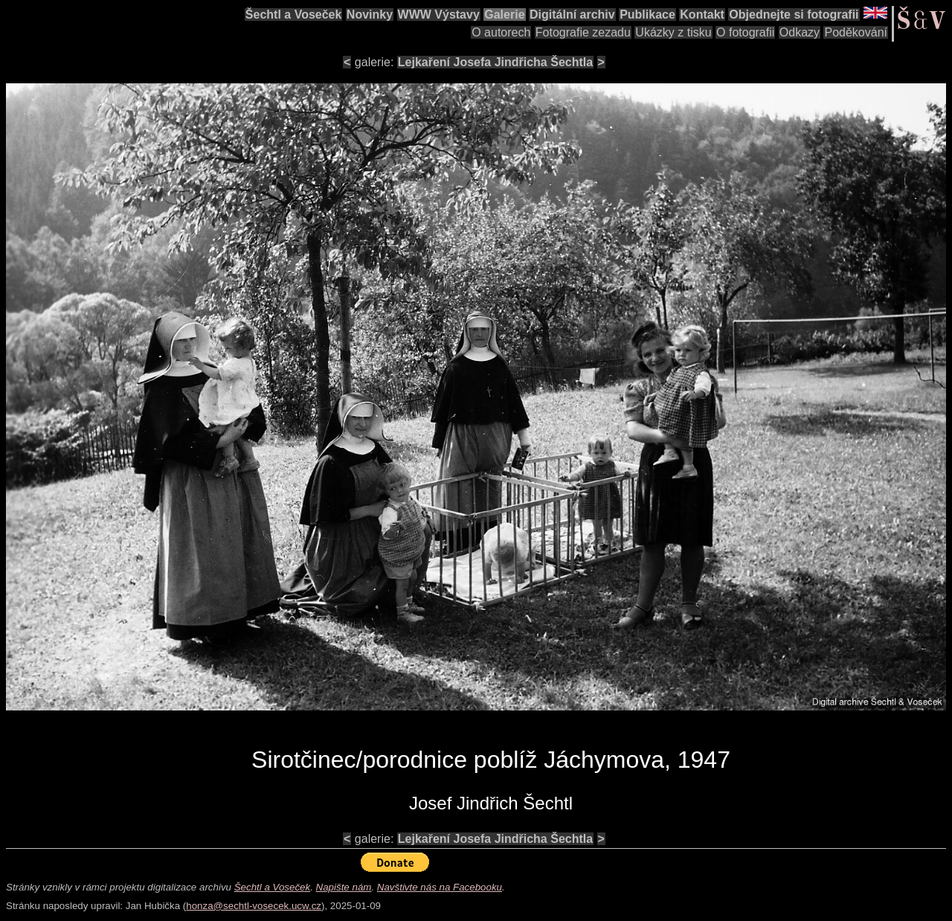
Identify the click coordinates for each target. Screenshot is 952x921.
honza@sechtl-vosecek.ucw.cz (253, 905)
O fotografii (745, 32)
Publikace (647, 14)
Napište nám (344, 887)
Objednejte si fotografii (793, 14)
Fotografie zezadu (583, 32)
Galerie (504, 14)
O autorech (501, 32)
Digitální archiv (572, 14)
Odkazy (799, 32)
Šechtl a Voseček (293, 14)
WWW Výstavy (439, 14)
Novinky (370, 14)
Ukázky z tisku (673, 32)
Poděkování (855, 32)
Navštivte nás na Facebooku (439, 887)
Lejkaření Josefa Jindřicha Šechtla (495, 62)
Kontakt (702, 14)
